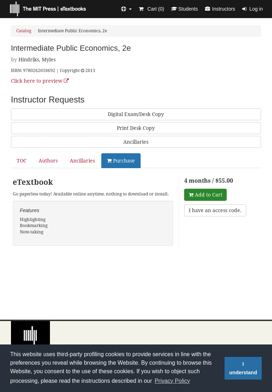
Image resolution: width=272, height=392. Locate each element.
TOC (22, 161)
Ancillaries (135, 142)
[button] (126, 9)
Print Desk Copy (136, 128)
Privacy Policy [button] (172, 381)
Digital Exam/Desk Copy (136, 114)
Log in (252, 9)
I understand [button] (243, 368)
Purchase (121, 161)
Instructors (220, 9)
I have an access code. (215, 210)
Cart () (151, 9)
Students (184, 9)
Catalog (23, 30)
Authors (48, 161)
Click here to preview (40, 81)
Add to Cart (205, 195)
